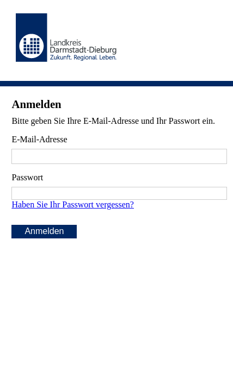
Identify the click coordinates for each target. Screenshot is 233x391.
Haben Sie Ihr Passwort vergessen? (72, 204)
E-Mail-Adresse (39, 139)
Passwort (27, 177)
